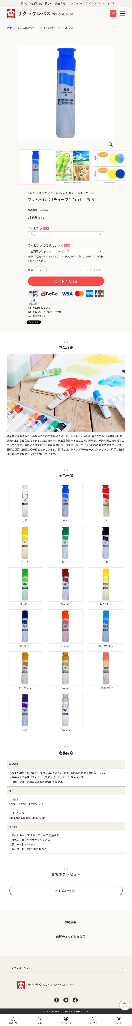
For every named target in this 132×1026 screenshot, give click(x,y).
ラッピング (38, 228)
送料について (39, 315)
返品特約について (41, 307)
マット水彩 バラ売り (26, 28)
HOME (9, 28)
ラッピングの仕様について (48, 245)
